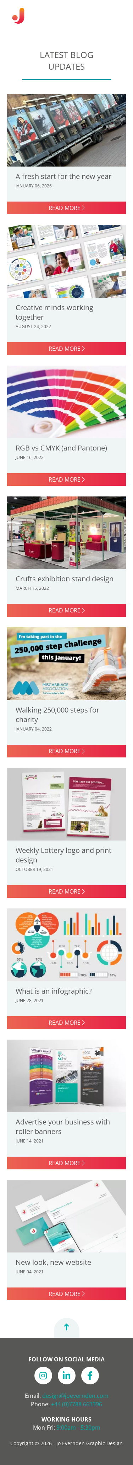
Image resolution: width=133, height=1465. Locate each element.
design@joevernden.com (75, 1396)
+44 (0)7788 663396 (76, 1404)
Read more (67, 208)
